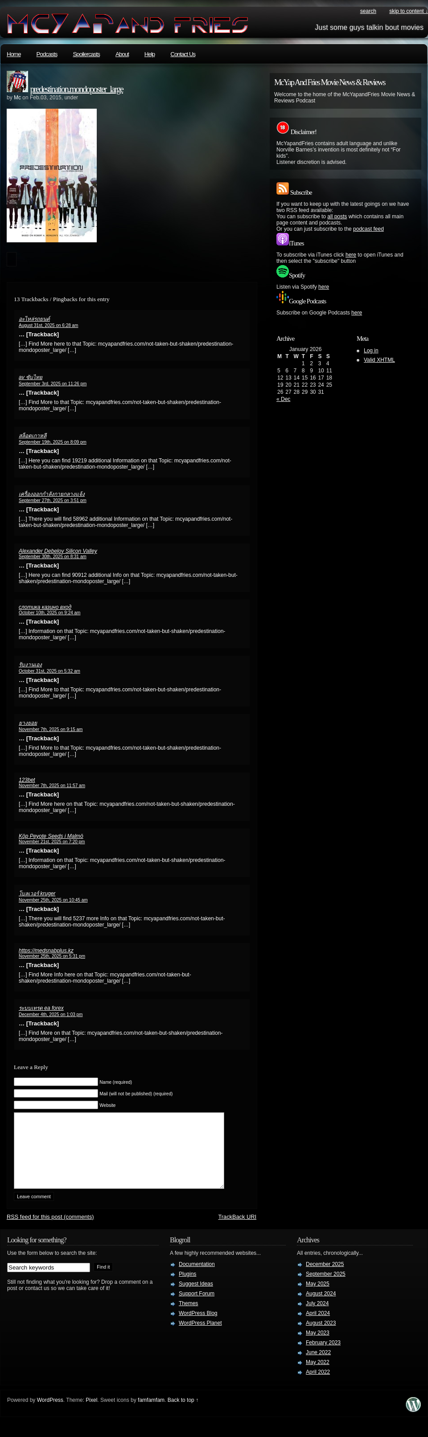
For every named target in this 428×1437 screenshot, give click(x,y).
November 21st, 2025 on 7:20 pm (52, 841)
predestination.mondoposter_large (76, 89)
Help (149, 54)
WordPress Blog (198, 1326)
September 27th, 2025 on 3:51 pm (52, 500)
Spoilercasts (86, 54)
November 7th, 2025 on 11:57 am (52, 785)
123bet (27, 780)
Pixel (91, 1413)
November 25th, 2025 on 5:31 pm (52, 956)
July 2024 (317, 1317)
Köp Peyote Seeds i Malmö (51, 836)
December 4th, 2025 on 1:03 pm (50, 1014)
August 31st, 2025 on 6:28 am (48, 325)
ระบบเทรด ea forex (41, 1008)
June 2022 (318, 1366)
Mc (17, 97)
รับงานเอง (30, 664)
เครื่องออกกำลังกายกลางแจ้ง (52, 494)
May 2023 (317, 1346)
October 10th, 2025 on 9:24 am (49, 612)
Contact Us (182, 54)
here (351, 255)
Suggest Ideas (196, 1297)
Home (14, 54)
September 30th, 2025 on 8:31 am (52, 556)
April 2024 (318, 1326)
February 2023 (323, 1356)
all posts (337, 216)
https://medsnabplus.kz (46, 950)
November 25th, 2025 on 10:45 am (53, 900)
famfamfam (151, 1413)
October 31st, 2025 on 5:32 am (49, 671)
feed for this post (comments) (50, 1230)
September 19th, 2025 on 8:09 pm (52, 442)
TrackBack (237, 1230)
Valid (379, 360)
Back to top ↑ (183, 1413)
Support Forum (196, 1307)
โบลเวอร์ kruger (37, 893)
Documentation (197, 1277)
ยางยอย (28, 723)
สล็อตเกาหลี (32, 436)
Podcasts (47, 54)
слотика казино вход (45, 607)
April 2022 (318, 1385)
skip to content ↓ (408, 11)
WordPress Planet (200, 1336)
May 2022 (317, 1375)
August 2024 (321, 1307)
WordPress (50, 1413)
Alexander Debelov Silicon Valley (58, 551)
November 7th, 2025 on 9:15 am (50, 729)
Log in (371, 350)
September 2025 (326, 1287)
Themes (188, 1317)
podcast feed (368, 229)
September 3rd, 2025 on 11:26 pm (52, 383)
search (368, 11)
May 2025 (317, 1297)
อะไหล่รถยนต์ (34, 319)
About (122, 54)
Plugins (187, 1287)
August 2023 (321, 1336)
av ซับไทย (30, 377)
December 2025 (325, 1277)
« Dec (283, 399)
